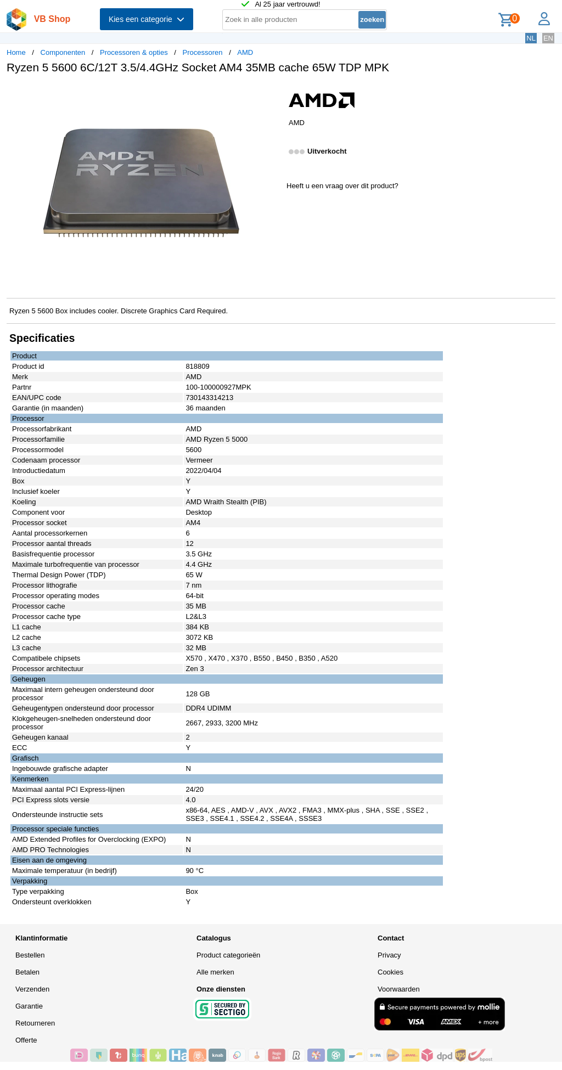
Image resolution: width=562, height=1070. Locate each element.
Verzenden (32, 989)
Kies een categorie (146, 19)
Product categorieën (228, 955)
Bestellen (29, 955)
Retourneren (35, 1023)
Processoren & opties (134, 52)
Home (16, 52)
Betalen (27, 972)
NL (531, 38)
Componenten (63, 52)
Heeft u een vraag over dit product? (342, 186)
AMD (245, 52)
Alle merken (215, 972)
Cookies (390, 972)
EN (548, 38)
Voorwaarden (399, 989)
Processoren (203, 52)
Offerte (26, 1040)
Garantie (29, 1006)
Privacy (389, 955)
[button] (271, 94)
